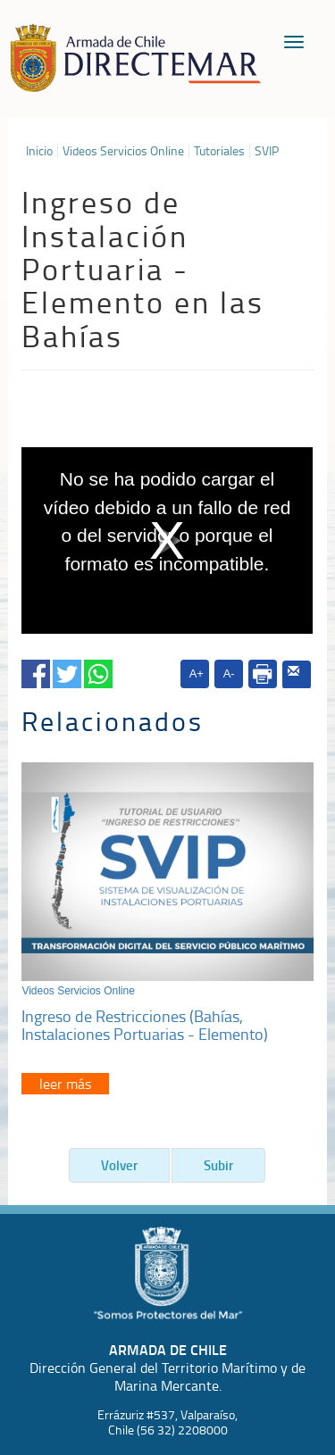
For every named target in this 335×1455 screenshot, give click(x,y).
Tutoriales (219, 151)
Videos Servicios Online (123, 151)
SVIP (267, 151)
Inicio (39, 151)
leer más (65, 1083)
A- (229, 673)
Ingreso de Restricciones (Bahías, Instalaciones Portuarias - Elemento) (144, 1024)
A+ (196, 673)
